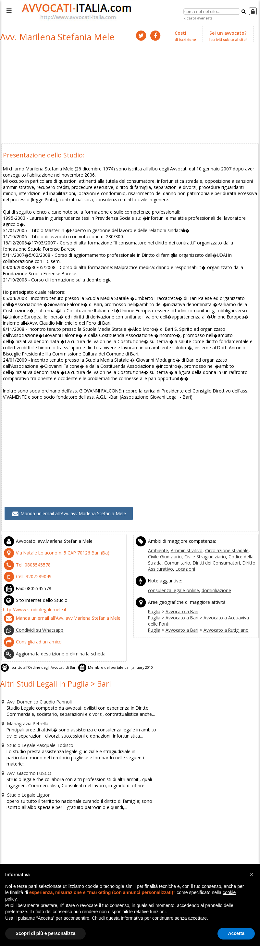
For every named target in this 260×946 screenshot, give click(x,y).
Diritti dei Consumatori (195, 541)
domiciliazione (213, 567)
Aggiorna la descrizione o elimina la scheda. (52, 627)
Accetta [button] (236, 933)
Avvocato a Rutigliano (221, 605)
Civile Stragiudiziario (191, 535)
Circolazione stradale (221, 529)
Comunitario (160, 541)
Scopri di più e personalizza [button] (45, 933)
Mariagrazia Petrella (23, 694)
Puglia (154, 587)
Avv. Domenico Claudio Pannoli (33, 673)
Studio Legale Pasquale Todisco (34, 714)
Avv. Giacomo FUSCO (23, 735)
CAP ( (51, 531)
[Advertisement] (130, 93)
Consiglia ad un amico (30, 616)
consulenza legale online (172, 567)
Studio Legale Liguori (23, 756)
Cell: (25, 554)
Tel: (24, 542)
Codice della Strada (232, 535)
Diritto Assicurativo (237, 541)
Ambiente (157, 529)
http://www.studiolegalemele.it (33, 585)
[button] (251, 874)
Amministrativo (183, 529)
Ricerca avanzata (198, 17)
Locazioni (157, 547)
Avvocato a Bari (180, 587)
